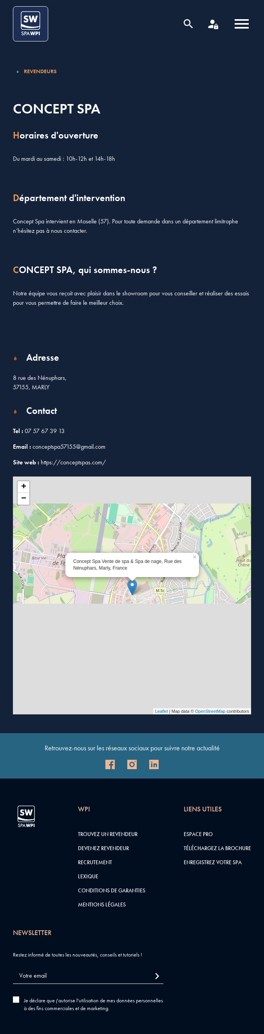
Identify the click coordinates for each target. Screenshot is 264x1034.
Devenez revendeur (103, 848)
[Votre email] (88, 976)
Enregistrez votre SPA (213, 862)
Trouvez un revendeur (107, 834)
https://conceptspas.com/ (73, 462)
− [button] (23, 499)
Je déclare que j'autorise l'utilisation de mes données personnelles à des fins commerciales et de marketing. (93, 1004)
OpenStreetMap (210, 711)
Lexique (88, 876)
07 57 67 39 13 (45, 431)
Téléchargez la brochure (217, 848)
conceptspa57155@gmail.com (69, 446)
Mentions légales (102, 904)
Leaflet (161, 711)
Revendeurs (40, 71)
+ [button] (23, 487)
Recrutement (95, 862)
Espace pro (198, 834)
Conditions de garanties (111, 890)
